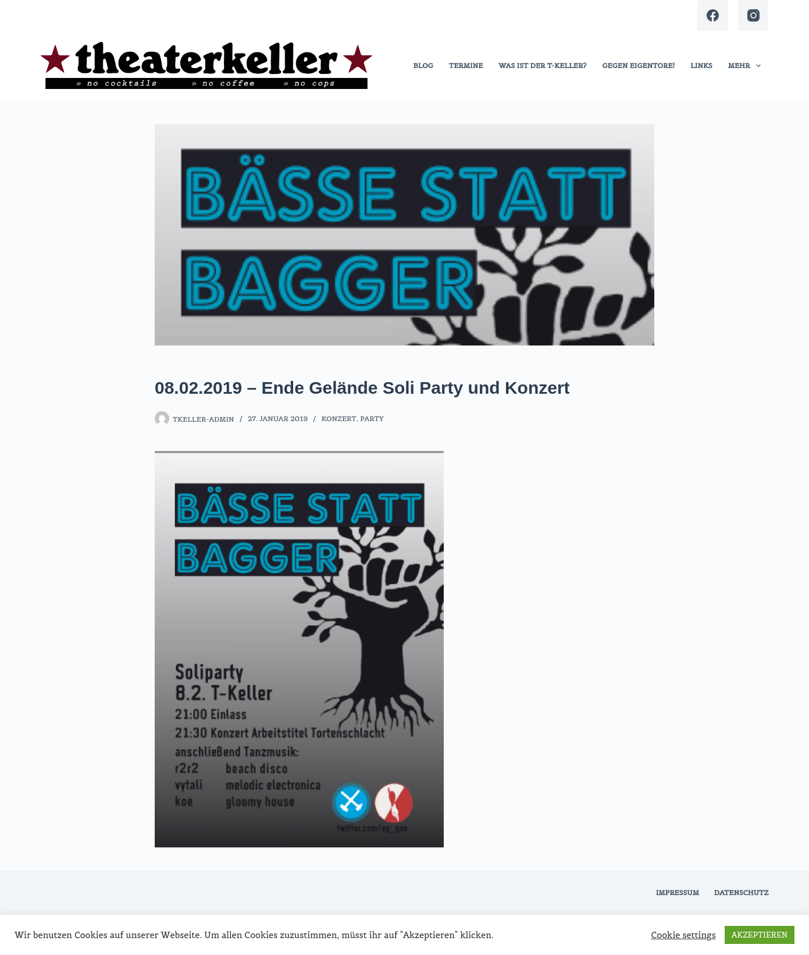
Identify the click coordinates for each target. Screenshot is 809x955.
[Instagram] (753, 15)
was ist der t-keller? (542, 65)
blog (423, 65)
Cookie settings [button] (683, 935)
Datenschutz (741, 892)
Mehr (746, 66)
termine (466, 65)
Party (371, 418)
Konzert (338, 418)
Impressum (677, 892)
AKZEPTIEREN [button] (759, 935)
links (701, 65)
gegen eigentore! (638, 65)
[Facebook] (712, 15)
